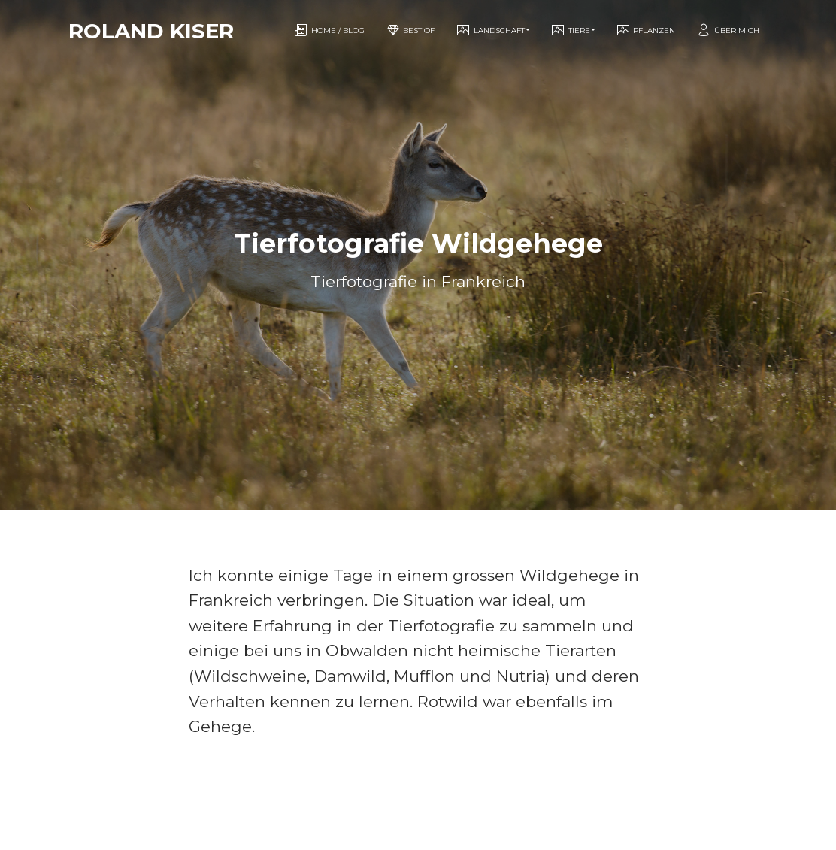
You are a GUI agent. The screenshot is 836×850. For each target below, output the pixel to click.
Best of (410, 30)
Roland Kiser (151, 31)
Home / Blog (329, 30)
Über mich (727, 30)
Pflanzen (645, 30)
